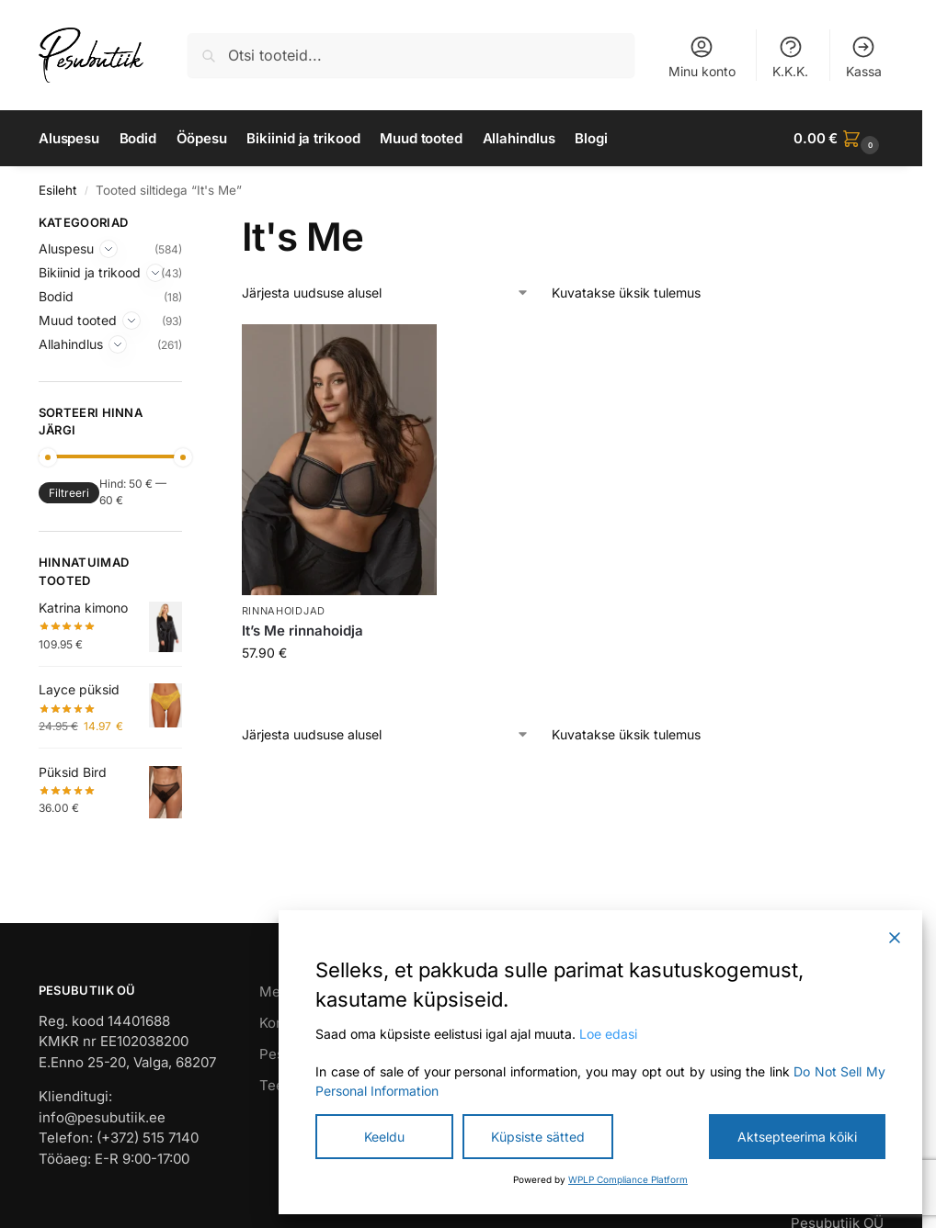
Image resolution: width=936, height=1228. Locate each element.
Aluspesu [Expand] (66, 248)
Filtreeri (69, 493)
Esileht (57, 190)
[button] (838, 138)
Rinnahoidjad (283, 610)
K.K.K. (790, 56)
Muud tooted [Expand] (78, 320)
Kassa (864, 56)
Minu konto (702, 56)
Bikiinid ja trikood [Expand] (90, 272)
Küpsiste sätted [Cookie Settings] (538, 1136)
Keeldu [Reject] (384, 1136)
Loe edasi (608, 1034)
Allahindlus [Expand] (71, 344)
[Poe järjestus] (386, 292)
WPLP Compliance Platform (628, 1179)
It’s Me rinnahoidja (302, 630)
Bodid (56, 296)
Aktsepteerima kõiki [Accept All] (797, 1136)
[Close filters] (187, 225)
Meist (277, 991)
